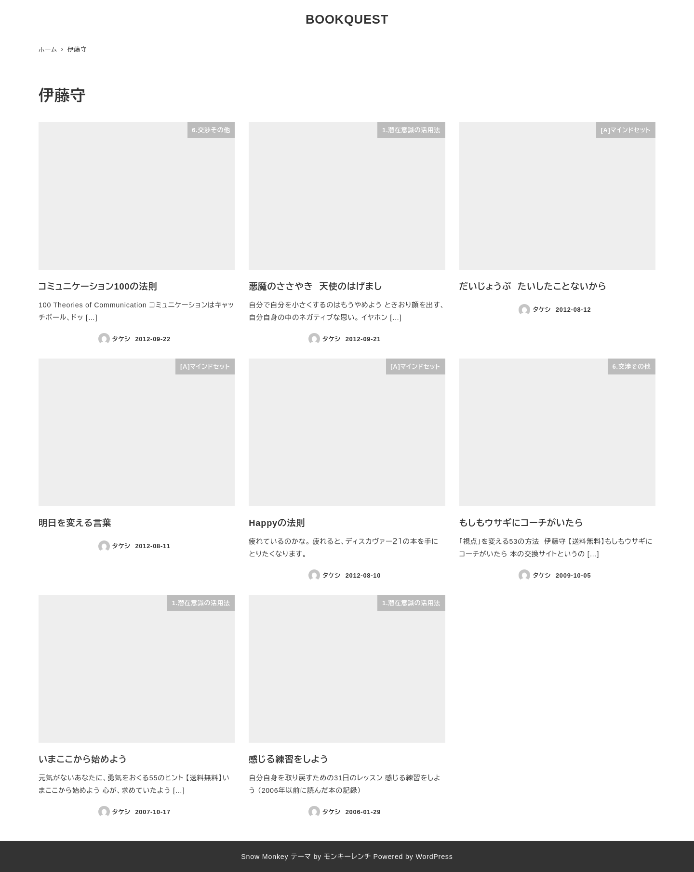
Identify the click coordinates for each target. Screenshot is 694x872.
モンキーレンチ (347, 856)
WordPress (434, 856)
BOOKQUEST (347, 19)
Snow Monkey (264, 856)
